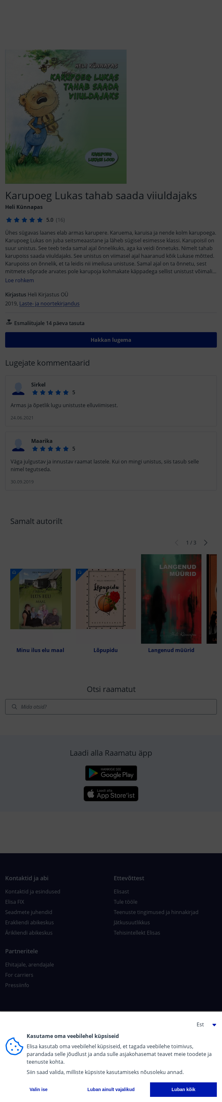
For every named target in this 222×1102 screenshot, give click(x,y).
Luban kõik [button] (183, 1089)
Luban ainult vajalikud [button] (111, 1089)
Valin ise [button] (39, 1089)
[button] (204, 1024)
